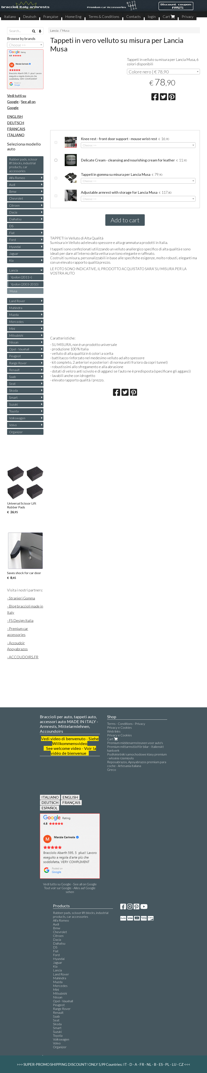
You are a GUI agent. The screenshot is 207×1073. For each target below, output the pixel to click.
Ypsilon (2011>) (21, 277)
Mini (12, 328)
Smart (13, 397)
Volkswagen (17, 418)
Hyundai (15, 247)
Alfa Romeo (17, 178)
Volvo (13, 425)
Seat (12, 383)
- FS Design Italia (20, 620)
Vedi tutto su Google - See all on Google (70, 884)
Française (50, 16)
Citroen (14, 205)
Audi (12, 184)
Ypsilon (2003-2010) (24, 284)
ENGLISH (70, 797)
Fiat (12, 233)
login (152, 16)
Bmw (12, 191)
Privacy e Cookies (119, 727)
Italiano (10, 16)
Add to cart (125, 220)
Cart (169, 16)
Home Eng (73, 16)
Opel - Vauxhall (19, 349)
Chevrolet (16, 198)
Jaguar (13, 253)
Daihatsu (15, 219)
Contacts (133, 16)
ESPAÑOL (49, 808)
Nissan (13, 342)
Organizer (16, 432)
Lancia (54, 30)
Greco (111, 769)
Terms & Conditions (104, 16)
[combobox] (163, 71)
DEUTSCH (49, 802)
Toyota (14, 411)
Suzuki (13, 404)
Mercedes (16, 322)
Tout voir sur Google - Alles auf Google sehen (69, 890)
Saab (12, 377)
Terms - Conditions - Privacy (126, 723)
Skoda (13, 390)
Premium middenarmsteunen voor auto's (135, 743)
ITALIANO (50, 797)
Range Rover (18, 363)
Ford (12, 239)
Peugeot (15, 356)
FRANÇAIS (71, 802)
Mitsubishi (16, 335)
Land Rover (17, 301)
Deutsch (29, 16)
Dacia (13, 212)
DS (11, 226)
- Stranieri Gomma (21, 598)
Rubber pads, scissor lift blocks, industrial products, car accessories (23, 165)
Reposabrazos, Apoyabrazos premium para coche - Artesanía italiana (136, 764)
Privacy (187, 16)
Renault (14, 370)
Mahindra (15, 308)
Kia (11, 260)
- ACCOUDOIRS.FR (22, 657)
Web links (113, 731)
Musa (65, 30)
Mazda (14, 314)
